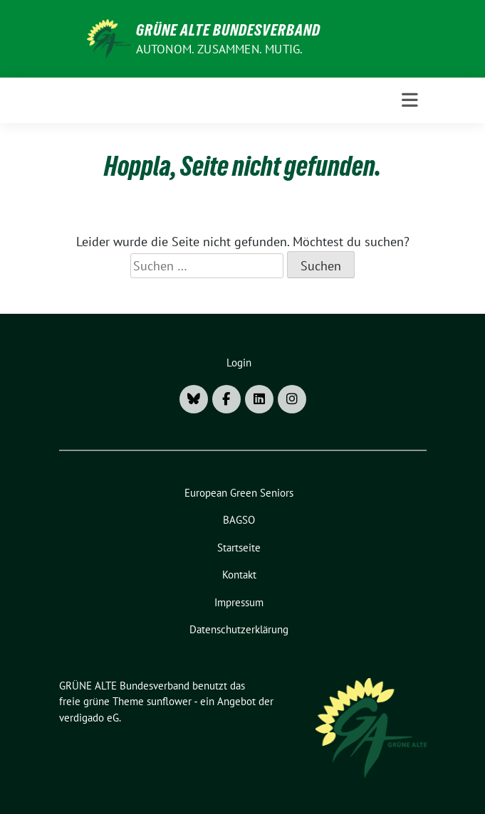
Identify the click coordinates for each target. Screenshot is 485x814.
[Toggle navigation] (410, 100)
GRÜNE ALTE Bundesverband (228, 30)
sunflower (169, 701)
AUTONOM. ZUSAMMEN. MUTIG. (219, 49)
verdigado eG (89, 717)
